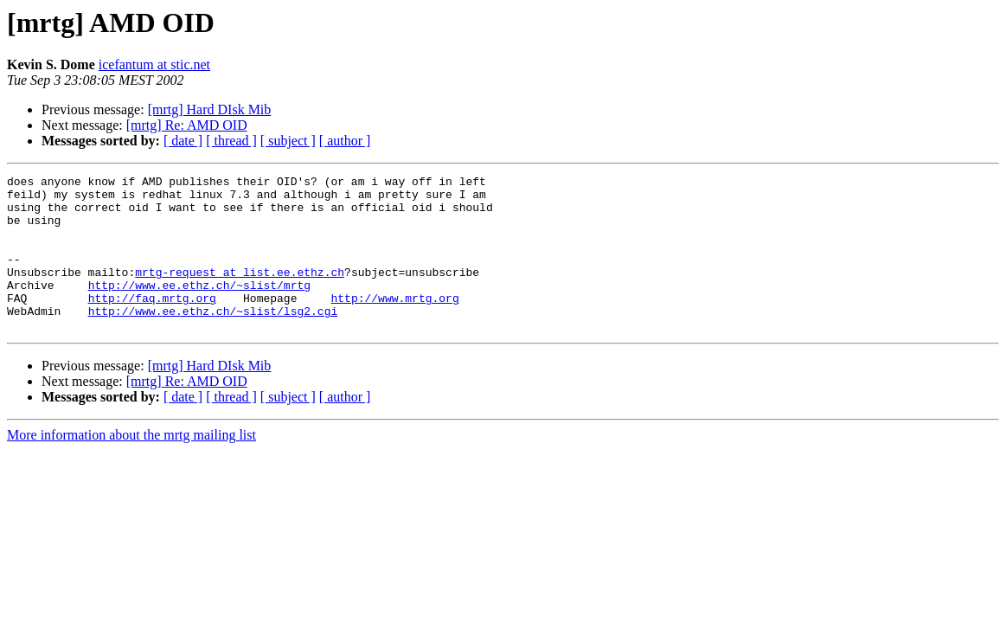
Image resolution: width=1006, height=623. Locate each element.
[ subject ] (288, 140)
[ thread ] (231, 140)
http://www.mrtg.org (394, 323)
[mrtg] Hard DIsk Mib (210, 109)
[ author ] (345, 140)
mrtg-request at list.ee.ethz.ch (239, 292)
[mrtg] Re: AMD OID (186, 125)
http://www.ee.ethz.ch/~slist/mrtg (199, 308)
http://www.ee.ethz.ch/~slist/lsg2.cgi (213, 339)
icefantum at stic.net (154, 64)
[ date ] (182, 140)
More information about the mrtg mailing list (131, 466)
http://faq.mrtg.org (152, 323)
